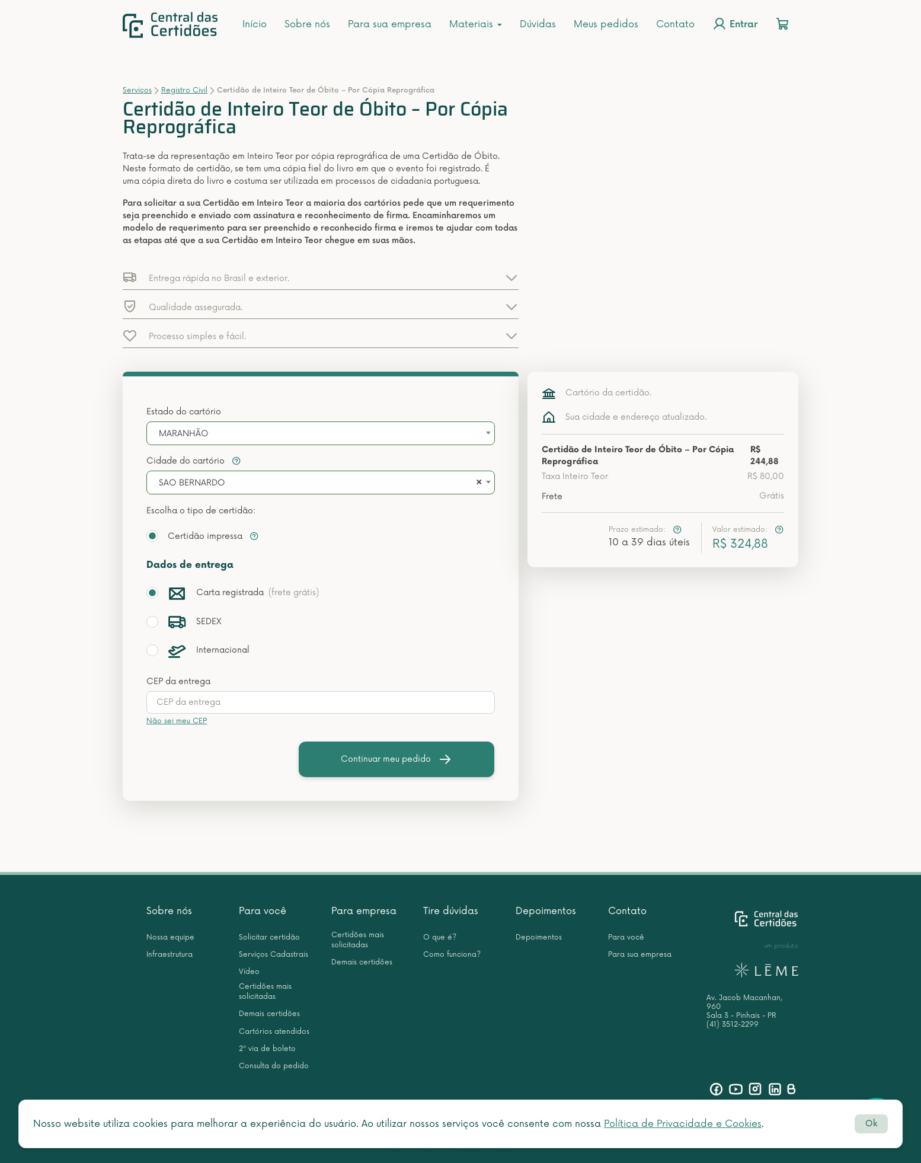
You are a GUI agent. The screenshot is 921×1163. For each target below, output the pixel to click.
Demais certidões (269, 1013)
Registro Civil (184, 90)
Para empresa (363, 911)
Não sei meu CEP (176, 721)
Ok (871, 1124)
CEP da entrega (178, 681)
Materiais (475, 24)
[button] (321, 277)
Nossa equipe (170, 937)
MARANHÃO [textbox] (184, 434)
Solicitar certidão (269, 937)
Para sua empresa (389, 24)
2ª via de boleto (267, 1048)
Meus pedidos (606, 24)
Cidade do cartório (193, 461)
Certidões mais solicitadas (265, 991)
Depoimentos (546, 911)
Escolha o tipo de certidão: (200, 511)
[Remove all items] (477, 483)
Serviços (137, 90)
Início (254, 24)
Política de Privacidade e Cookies (683, 1124)
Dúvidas (538, 24)
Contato (675, 24)
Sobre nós (307, 24)
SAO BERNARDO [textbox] (192, 483)
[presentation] (320, 702)
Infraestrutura (169, 954)
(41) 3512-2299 (732, 1024)
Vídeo (249, 971)
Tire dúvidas (450, 911)
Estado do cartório (183, 412)
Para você (262, 911)
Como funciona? (452, 954)
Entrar (734, 24)
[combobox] (320, 433)
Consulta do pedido (274, 1066)
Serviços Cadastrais (273, 954)
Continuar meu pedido (396, 759)
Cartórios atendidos (274, 1031)
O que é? (439, 937)
